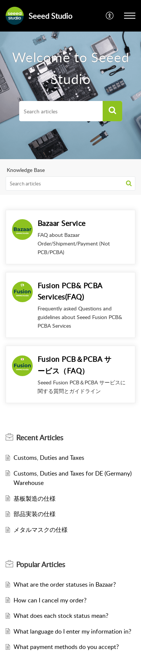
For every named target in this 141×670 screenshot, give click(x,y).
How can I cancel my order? (50, 600)
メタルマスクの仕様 (41, 529)
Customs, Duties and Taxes (49, 457)
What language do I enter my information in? (72, 631)
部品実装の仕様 (35, 514)
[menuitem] (110, 15)
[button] (112, 111)
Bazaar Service (62, 223)
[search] (61, 111)
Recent (39, 438)
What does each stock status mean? (61, 615)
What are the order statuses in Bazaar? (65, 584)
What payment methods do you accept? (66, 647)
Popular (40, 564)
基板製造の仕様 (35, 498)
